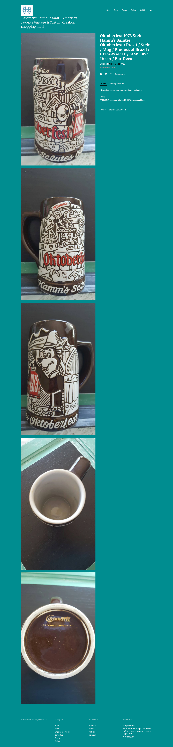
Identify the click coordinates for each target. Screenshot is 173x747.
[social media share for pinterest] (111, 74)
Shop (108, 10)
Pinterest (92, 732)
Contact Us (59, 735)
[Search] (151, 10)
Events (124, 10)
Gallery (133, 10)
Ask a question (120, 74)
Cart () (142, 10)
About (116, 10)
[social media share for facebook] (101, 74)
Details (103, 83)
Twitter (91, 729)
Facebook (92, 725)
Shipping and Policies (62, 732)
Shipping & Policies (116, 83)
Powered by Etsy (128, 737)
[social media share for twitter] (106, 74)
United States (114, 63)
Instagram (92, 735)
